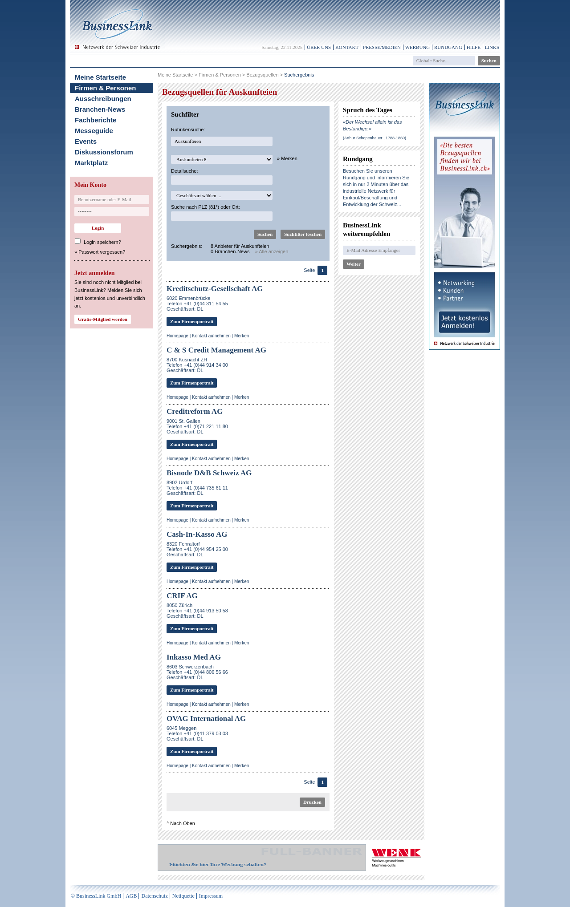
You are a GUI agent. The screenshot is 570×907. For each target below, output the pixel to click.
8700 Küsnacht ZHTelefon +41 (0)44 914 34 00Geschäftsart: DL (197, 365)
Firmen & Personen (105, 88)
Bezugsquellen (262, 74)
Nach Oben (182, 823)
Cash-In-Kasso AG (197, 534)
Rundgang (448, 47)
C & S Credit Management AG (216, 350)
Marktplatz (91, 162)
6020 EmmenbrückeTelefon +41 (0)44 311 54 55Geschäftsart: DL (197, 304)
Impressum (211, 896)
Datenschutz (154, 896)
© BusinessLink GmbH (96, 896)
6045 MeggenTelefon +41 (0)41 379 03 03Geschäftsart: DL (197, 733)
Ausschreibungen (103, 98)
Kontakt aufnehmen (211, 335)
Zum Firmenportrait (191, 321)
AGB (131, 896)
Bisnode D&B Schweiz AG (209, 473)
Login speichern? (102, 242)
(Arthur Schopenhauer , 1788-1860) (374, 138)
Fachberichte (95, 120)
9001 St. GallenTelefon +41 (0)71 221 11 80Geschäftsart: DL (197, 426)
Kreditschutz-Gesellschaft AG (215, 288)
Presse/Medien (382, 47)
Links (492, 47)
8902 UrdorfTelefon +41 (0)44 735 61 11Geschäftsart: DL (197, 488)
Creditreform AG (195, 411)
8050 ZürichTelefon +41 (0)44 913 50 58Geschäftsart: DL (197, 611)
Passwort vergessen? (101, 252)
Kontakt (346, 47)
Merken (241, 335)
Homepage (177, 335)
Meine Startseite (100, 77)
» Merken (287, 158)
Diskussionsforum (104, 152)
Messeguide (94, 130)
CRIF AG (182, 595)
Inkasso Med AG (194, 657)
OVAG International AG (206, 718)
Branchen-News (100, 109)
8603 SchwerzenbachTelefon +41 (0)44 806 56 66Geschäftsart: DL (197, 672)
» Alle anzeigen (272, 251)
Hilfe (473, 47)
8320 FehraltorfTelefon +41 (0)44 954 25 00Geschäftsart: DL (197, 549)
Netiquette (183, 896)
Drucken (312, 802)
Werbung (417, 47)
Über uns (319, 47)
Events (86, 141)
